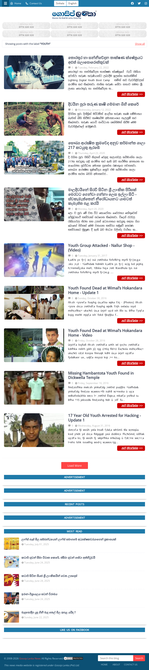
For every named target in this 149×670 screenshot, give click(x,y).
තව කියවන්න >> (131, 94)
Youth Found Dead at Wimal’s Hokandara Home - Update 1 (105, 290)
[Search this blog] (115, 658)
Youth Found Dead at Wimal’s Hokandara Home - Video (105, 333)
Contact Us (33, 3)
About (116, 664)
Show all (140, 44)
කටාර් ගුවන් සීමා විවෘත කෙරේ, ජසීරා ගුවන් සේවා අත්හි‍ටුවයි (58, 557)
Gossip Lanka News (30, 658)
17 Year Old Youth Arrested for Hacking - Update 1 (104, 418)
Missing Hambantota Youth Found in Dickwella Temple (101, 375)
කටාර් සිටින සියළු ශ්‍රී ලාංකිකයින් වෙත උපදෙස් (49, 576)
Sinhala (60, 3)
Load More (74, 465)
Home (15, 3)
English (72, 3)
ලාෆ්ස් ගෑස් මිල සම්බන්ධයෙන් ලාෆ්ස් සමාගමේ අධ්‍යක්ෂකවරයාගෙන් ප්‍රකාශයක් (68, 539)
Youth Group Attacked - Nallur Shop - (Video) (101, 248)
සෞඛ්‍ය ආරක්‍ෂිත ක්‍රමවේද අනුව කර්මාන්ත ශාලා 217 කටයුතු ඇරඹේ (106, 145)
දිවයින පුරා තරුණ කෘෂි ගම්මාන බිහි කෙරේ (103, 104)
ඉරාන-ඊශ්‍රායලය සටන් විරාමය (39, 594)
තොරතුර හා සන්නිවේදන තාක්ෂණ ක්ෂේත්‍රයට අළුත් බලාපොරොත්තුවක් (105, 60)
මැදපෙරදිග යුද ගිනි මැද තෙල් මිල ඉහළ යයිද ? (48, 612)
